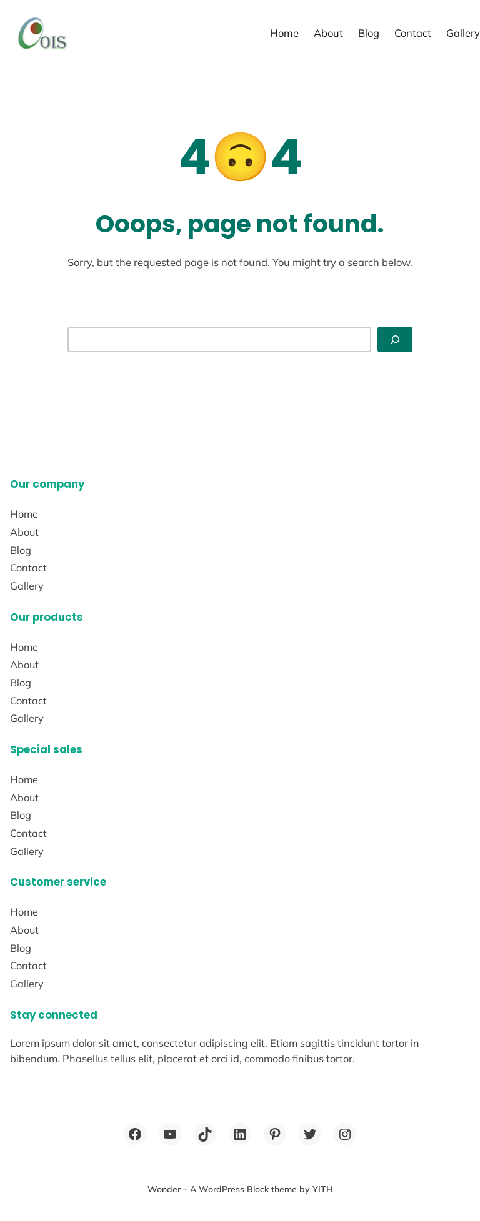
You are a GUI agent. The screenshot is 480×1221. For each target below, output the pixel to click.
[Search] (395, 339)
